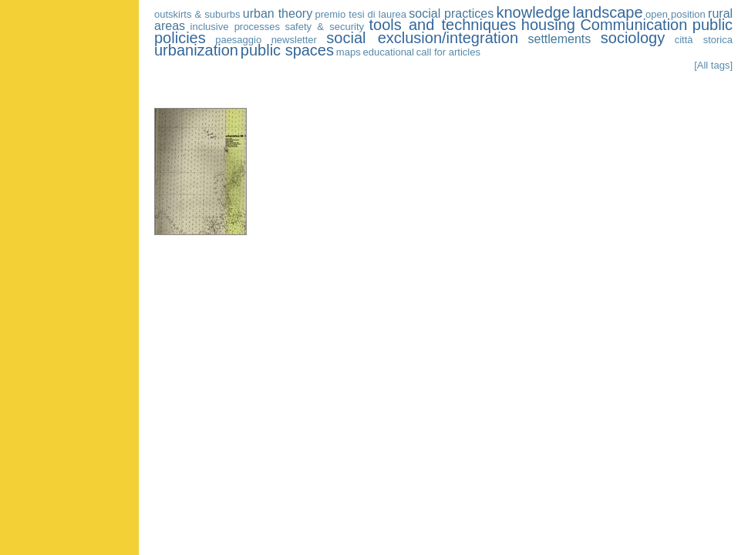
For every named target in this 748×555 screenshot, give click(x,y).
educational (388, 52)
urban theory (277, 13)
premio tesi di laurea (360, 14)
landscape (607, 12)
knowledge (533, 12)
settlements (559, 38)
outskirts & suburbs (197, 14)
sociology (633, 37)
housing (548, 24)
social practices (451, 13)
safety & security (324, 26)
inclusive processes (235, 26)
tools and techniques (443, 24)
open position (675, 14)
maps (348, 52)
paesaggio (238, 39)
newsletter (294, 39)
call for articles (448, 52)
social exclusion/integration (422, 37)
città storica (704, 39)
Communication (633, 24)
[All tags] (713, 65)
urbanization (196, 50)
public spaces (287, 50)
